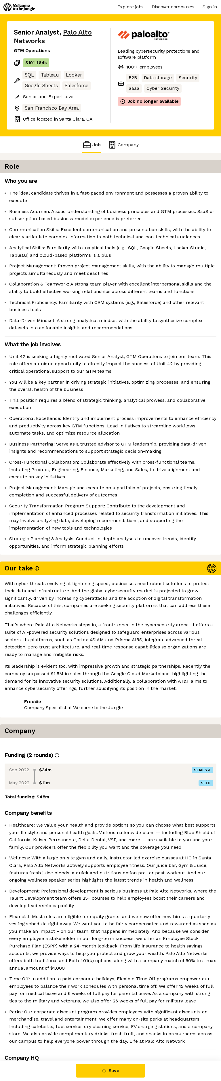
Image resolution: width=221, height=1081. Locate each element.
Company (123, 144)
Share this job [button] (30, 878)
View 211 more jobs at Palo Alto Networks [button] (48, 891)
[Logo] (19, 7)
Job (91, 144)
